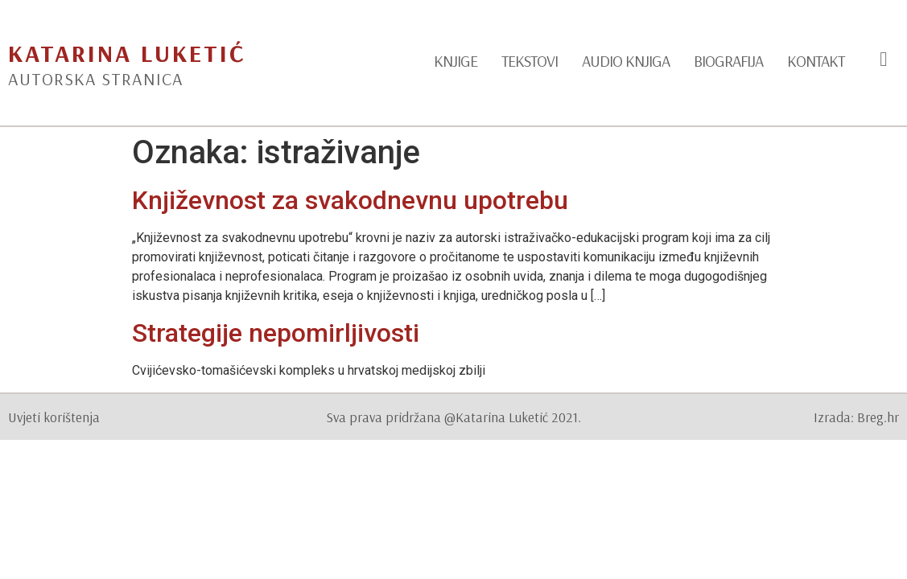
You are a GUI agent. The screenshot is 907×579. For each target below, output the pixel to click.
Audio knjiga (626, 61)
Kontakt (815, 61)
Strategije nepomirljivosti (275, 333)
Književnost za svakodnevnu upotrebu (350, 200)
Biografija (728, 61)
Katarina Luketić (126, 53)
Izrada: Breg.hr (856, 417)
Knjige (455, 61)
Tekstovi (529, 61)
